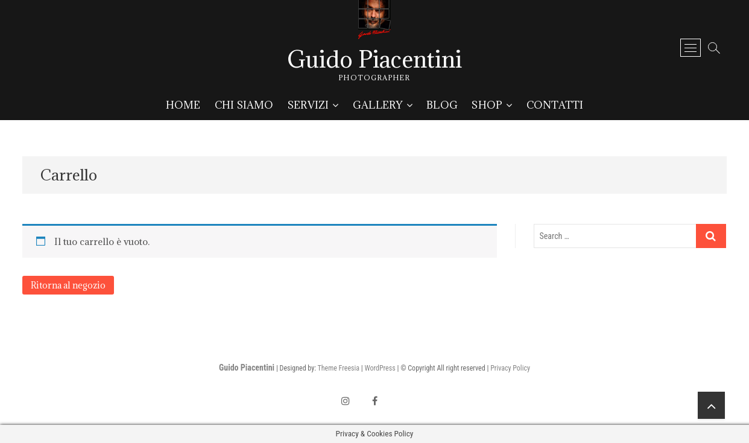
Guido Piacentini (374, 59)
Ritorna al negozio (68, 285)
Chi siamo (244, 105)
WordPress (379, 368)
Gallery (377, 105)
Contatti (555, 105)
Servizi (308, 105)
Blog (442, 105)
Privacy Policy (510, 368)
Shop (487, 105)
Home (183, 105)
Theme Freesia (338, 368)
